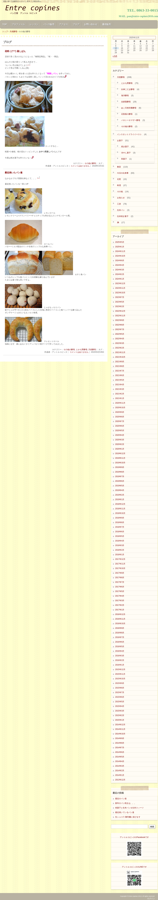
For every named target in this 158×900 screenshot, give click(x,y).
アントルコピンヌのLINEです (134, 867)
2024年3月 (119, 270)
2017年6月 (119, 587)
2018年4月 (119, 541)
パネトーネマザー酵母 (130, 120)
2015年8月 (119, 688)
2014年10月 (120, 734)
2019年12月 (120, 453)
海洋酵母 (125, 95)
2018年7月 (119, 527)
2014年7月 (119, 747)
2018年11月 (120, 509)
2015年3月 (119, 711)
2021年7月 (119, 371)
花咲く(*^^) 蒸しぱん (15, 51)
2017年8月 (119, 577)
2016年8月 (119, 633)
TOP (4, 24)
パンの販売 (48, 24)
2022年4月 (119, 339)
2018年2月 (119, 550)
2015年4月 (119, 706)
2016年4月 (119, 651)
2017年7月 (119, 582)
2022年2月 (119, 348)
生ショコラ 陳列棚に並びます (127, 817)
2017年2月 (119, 605)
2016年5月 (119, 646)
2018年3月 (119, 545)
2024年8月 (119, 260)
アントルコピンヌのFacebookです (134, 837)
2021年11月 (120, 352)
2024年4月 (119, 265)
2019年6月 (119, 481)
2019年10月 (120, 463)
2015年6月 (119, 697)
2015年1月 (119, 720)
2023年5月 (119, 302)
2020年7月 (119, 421)
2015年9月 (119, 683)
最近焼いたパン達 (13, 172)
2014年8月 (119, 743)
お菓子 (120, 140)
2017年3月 (119, 600)
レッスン (34, 24)
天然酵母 (92, 349)
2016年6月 (119, 642)
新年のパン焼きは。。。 (125, 803)
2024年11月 (120, 251)
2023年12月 (120, 283)
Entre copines (38, 10)
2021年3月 (119, 389)
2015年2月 (119, 715)
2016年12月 (120, 614)
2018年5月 (119, 536)
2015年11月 (120, 674)
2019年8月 (119, 472)
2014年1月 (119, 775)
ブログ (76, 24)
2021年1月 (119, 398)
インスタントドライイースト (129, 134)
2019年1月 (119, 499)
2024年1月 (119, 279)
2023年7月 (119, 297)
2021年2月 (119, 394)
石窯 (119, 179)
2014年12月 (120, 724)
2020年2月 (119, 444)
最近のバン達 (121, 798)
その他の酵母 (90, 163)
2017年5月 (119, 591)
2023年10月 (120, 293)
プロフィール (18, 24)
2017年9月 (119, 573)
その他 (120, 191)
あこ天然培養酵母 (128, 108)
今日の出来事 (122, 173)
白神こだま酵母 (127, 89)
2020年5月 (119, 430)
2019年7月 (119, 476)
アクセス (63, 24)
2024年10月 (120, 256)
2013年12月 (120, 780)
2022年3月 (119, 343)
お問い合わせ (90, 24)
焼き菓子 (125, 146)
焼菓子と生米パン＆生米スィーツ (129, 808)
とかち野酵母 (81, 349)
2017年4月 (119, 596)
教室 (119, 167)
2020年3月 (119, 440)
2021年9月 (119, 361)
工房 (119, 204)
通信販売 (106, 24)
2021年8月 (119, 366)
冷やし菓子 (126, 153)
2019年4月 (119, 490)
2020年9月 (119, 412)
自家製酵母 (126, 102)
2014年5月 (119, 757)
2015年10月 (120, 679)
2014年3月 (119, 766)
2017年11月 (120, 564)
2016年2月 (119, 660)
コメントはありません (80, 166)
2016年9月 (119, 628)
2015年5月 (119, 702)
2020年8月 (119, 417)
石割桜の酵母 (127, 114)
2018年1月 (119, 554)
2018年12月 (120, 504)
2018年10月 (120, 513)
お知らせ (121, 198)
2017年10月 (120, 568)
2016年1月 (119, 665)
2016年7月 (119, 637)
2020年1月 (119, 449)
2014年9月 (119, 738)
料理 (119, 185)
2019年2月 (119, 495)
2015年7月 (119, 692)
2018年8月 (119, 522)
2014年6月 (119, 752)
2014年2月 (119, 770)
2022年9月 (119, 320)
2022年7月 (119, 329)
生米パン (121, 210)
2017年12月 (120, 559)
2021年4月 (119, 384)
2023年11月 (120, 288)
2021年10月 (120, 357)
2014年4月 (119, 761)
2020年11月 (120, 403)
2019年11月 (120, 458)
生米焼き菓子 (122, 216)
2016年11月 (120, 619)
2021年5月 (119, 380)
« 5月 (115, 56)
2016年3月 (119, 656)
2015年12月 (120, 669)
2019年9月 (119, 467)
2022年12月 (120, 311)
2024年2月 (119, 274)
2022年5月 (119, 334)
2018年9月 (119, 518)
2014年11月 (120, 729)
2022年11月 (120, 316)
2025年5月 (119, 242)
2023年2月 (119, 306)
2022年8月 (119, 325)
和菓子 (124, 159)
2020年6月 (119, 426)
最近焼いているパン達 (124, 812)
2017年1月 (119, 610)
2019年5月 (119, 486)
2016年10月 (120, 623)
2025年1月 (119, 247)
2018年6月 (119, 531)
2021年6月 (119, 375)
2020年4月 (119, 435)
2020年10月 (120, 407)
